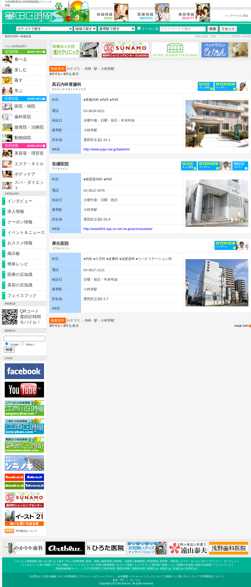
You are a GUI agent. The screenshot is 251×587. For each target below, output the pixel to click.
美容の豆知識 (19, 285)
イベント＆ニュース (26, 232)
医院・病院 (24, 106)
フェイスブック (22, 295)
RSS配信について (26, 531)
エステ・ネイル (29, 163)
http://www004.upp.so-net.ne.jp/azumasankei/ (118, 229)
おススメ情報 (19, 243)
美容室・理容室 (29, 153)
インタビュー (19, 201)
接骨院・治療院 (29, 127)
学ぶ (18, 90)
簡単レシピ (17, 264)
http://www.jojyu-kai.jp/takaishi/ (107, 149)
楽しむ (20, 69)
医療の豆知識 (19, 274)
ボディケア (24, 174)
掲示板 (13, 253)
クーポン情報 (19, 222)
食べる (20, 59)
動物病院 (22, 137)
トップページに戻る (236, 15)
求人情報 (15, 211)
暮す (18, 80)
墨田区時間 (11, 36)
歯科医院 (22, 116)
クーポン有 (148, 29)
